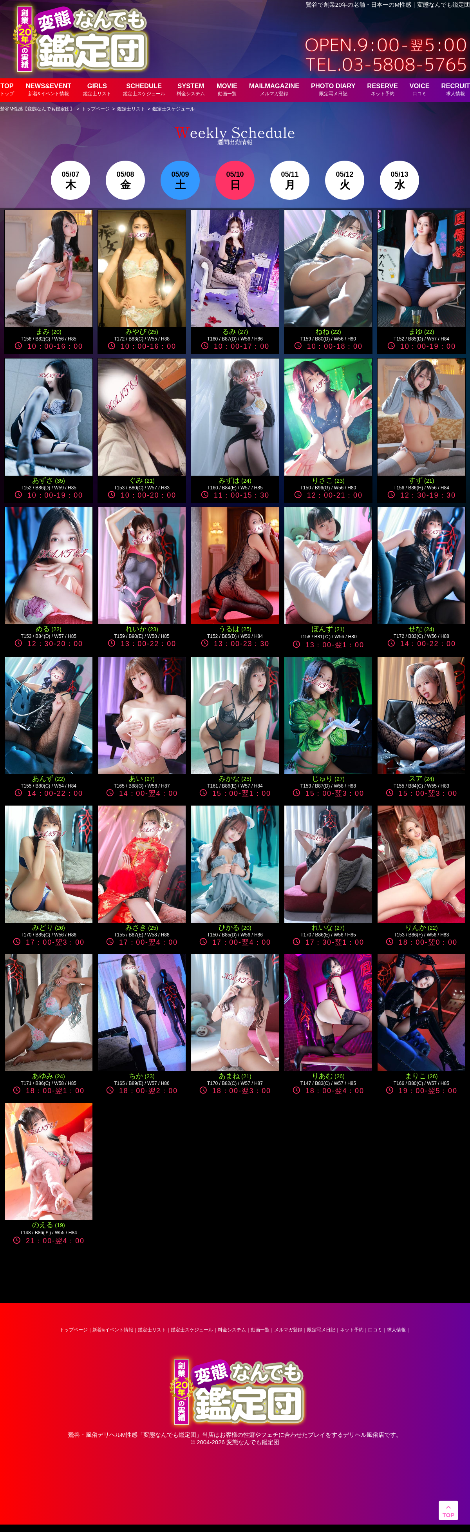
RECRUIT (455, 89)
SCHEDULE (144, 89)
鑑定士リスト (152, 1330)
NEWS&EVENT (48, 89)
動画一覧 (260, 1330)
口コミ (375, 1330)
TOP (7, 89)
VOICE (420, 89)
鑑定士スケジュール (192, 1330)
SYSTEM (191, 89)
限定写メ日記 (321, 1330)
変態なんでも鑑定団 (169, 1434)
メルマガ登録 (288, 1330)
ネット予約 (351, 1330)
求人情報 (396, 1330)
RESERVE (382, 89)
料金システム (232, 1330)
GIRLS (97, 89)
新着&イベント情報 (112, 1330)
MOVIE (227, 89)
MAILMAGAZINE (274, 89)
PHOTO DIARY (333, 89)
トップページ (74, 1330)
